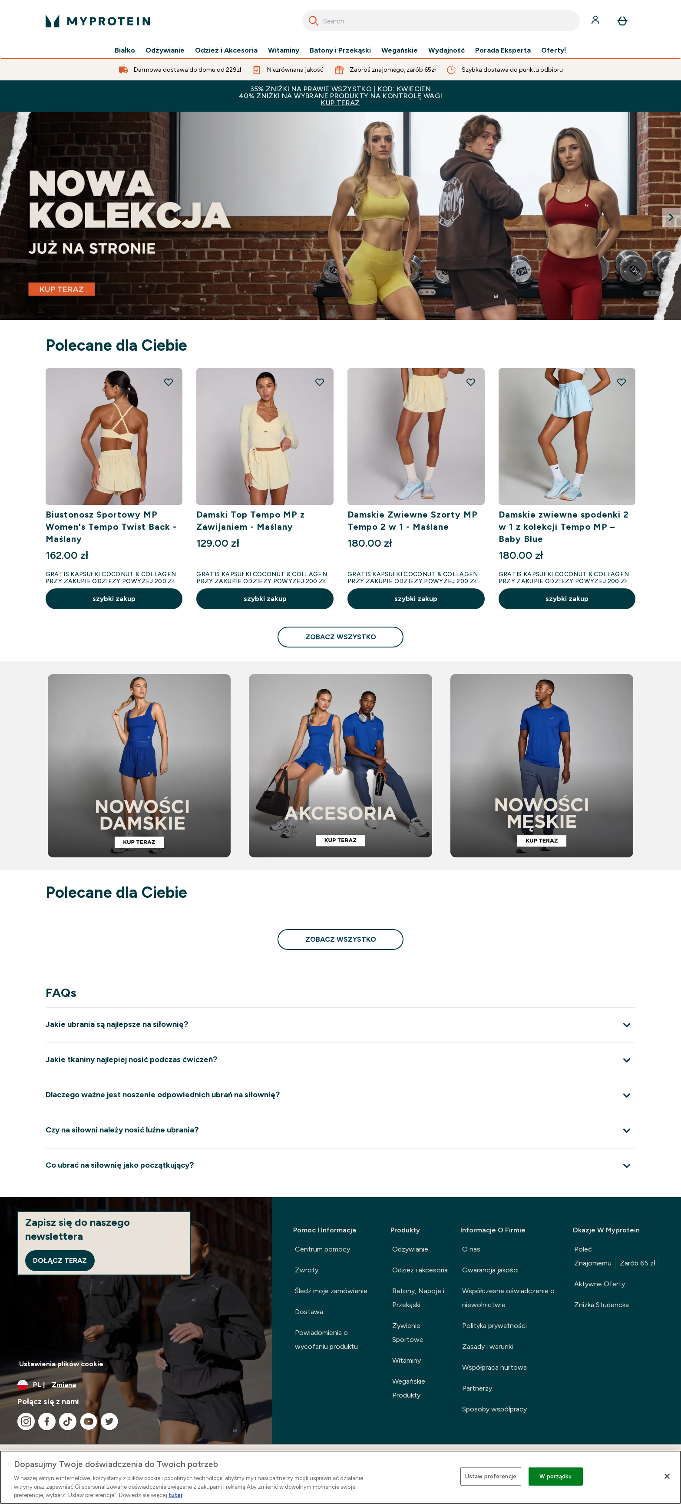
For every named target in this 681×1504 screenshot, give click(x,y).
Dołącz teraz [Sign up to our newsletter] (60, 1260)
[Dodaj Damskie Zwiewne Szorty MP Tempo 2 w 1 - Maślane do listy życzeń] (470, 382)
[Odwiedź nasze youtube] (88, 1421)
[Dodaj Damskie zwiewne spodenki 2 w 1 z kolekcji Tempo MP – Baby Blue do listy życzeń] (621, 382)
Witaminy (283, 50)
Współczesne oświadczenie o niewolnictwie (508, 1298)
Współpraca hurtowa (494, 1367)
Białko (125, 50)
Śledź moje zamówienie (331, 1291)
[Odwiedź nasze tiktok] (67, 1421)
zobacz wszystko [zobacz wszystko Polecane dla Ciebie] (340, 637)
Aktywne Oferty (599, 1284)
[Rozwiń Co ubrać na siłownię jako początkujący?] (340, 1165)
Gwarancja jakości (490, 1270)
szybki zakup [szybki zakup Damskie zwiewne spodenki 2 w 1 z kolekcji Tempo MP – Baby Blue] (566, 598)
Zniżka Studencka (601, 1305)
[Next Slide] (671, 217)
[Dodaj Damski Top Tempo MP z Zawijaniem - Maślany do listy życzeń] (319, 382)
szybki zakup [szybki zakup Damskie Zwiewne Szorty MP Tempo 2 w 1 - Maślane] (415, 598)
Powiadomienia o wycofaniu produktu (326, 1339)
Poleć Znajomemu (616, 1257)
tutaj (175, 1495)
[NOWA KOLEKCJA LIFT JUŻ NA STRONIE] (340, 216)
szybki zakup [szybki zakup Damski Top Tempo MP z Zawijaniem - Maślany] (265, 598)
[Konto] (596, 21)
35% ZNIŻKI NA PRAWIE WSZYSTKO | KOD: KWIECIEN (340, 96)
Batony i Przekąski (340, 50)
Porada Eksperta (503, 50)
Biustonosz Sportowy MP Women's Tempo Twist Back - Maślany (111, 526)
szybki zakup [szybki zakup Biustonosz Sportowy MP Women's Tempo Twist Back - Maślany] (114, 598)
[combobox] (441, 20)
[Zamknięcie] (667, 1476)
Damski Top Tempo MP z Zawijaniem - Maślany (250, 520)
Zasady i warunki (487, 1346)
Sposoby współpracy (494, 1409)
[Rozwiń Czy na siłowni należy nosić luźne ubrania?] (340, 1130)
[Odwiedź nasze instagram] (26, 1421)
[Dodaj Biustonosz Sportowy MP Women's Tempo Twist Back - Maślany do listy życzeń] (168, 382)
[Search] (313, 20)
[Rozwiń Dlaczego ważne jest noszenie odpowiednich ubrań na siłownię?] (340, 1095)
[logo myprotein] (98, 21)
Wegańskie (399, 50)
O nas (471, 1249)
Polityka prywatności (494, 1325)
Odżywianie (165, 50)
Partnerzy (477, 1388)
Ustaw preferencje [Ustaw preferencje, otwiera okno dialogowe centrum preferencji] (490, 1476)
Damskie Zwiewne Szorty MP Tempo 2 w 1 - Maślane (412, 520)
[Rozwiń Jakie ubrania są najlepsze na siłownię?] (340, 1025)
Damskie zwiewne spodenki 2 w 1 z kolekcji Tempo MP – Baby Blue (564, 526)
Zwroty (306, 1270)
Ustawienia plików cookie (61, 1364)
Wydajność (446, 50)
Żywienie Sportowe (407, 1332)
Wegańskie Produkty (408, 1388)
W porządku (555, 1476)
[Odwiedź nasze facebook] (47, 1421)
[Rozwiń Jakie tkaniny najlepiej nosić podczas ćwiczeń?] (340, 1060)
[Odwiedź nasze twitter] (109, 1421)
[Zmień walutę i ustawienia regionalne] (136, 1385)
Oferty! (553, 50)
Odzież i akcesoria (420, 1270)
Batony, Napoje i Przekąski (418, 1298)
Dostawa (309, 1312)
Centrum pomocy (322, 1249)
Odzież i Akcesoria (226, 50)
